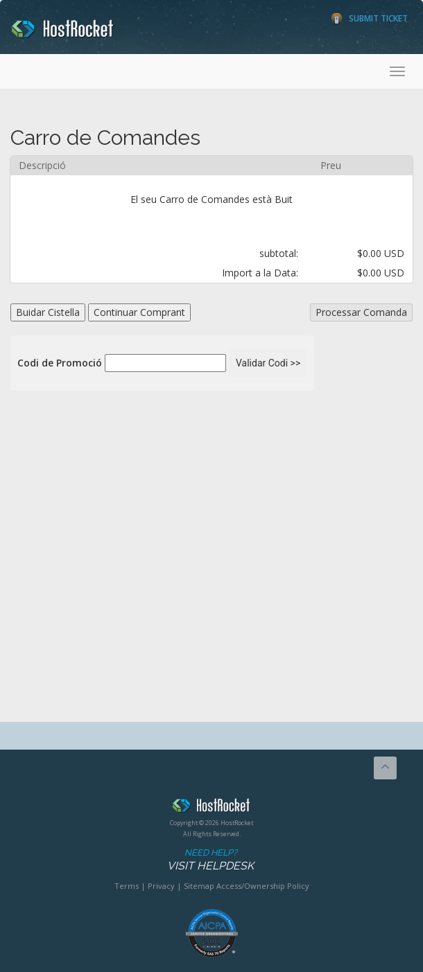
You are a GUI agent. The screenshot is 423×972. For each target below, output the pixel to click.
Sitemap (199, 886)
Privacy (161, 886)
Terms (126, 886)
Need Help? (210, 860)
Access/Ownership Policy (262, 886)
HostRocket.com (211, 807)
